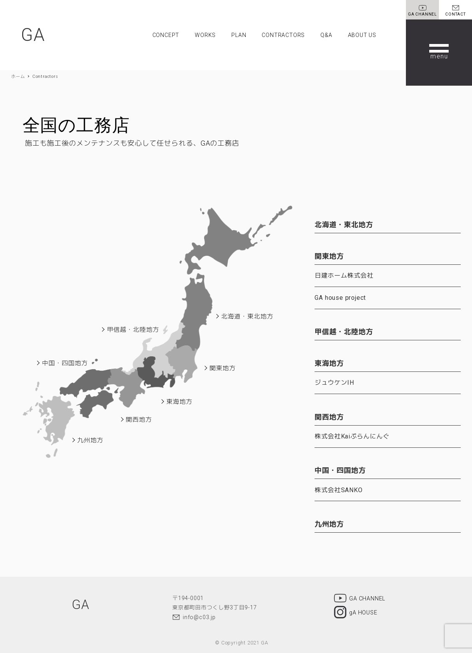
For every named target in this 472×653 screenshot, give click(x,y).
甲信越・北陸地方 (133, 329)
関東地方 (223, 368)
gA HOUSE (355, 609)
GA (33, 35)
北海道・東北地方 (247, 316)
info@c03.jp (199, 613)
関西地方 (139, 419)
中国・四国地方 (65, 363)
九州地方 (90, 440)
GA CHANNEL (359, 595)
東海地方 (179, 401)
